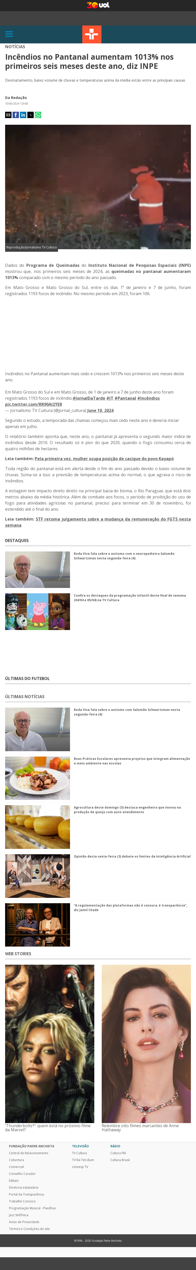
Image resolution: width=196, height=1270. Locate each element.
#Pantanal (125, 398)
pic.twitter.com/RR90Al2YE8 (33, 404)
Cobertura (16, 1160)
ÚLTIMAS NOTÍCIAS (24, 696)
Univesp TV (80, 1166)
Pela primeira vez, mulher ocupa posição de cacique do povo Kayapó (104, 458)
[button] (8, 115)
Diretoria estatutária (23, 1187)
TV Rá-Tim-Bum (83, 1160)
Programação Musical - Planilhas (32, 1208)
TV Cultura (91, 34)
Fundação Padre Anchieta (31, 1146)
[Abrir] (9, 34)
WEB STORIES (18, 954)
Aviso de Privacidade (24, 1222)
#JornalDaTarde (89, 398)
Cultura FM (118, 1153)
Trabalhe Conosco (22, 1201)
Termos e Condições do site (29, 1228)
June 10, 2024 (100, 410)
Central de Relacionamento (28, 1153)
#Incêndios (148, 398)
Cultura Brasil (120, 1160)
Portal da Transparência (26, 1194)
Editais (13, 1180)
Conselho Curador (22, 1173)
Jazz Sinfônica (18, 1215)
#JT (109, 398)
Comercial (16, 1166)
